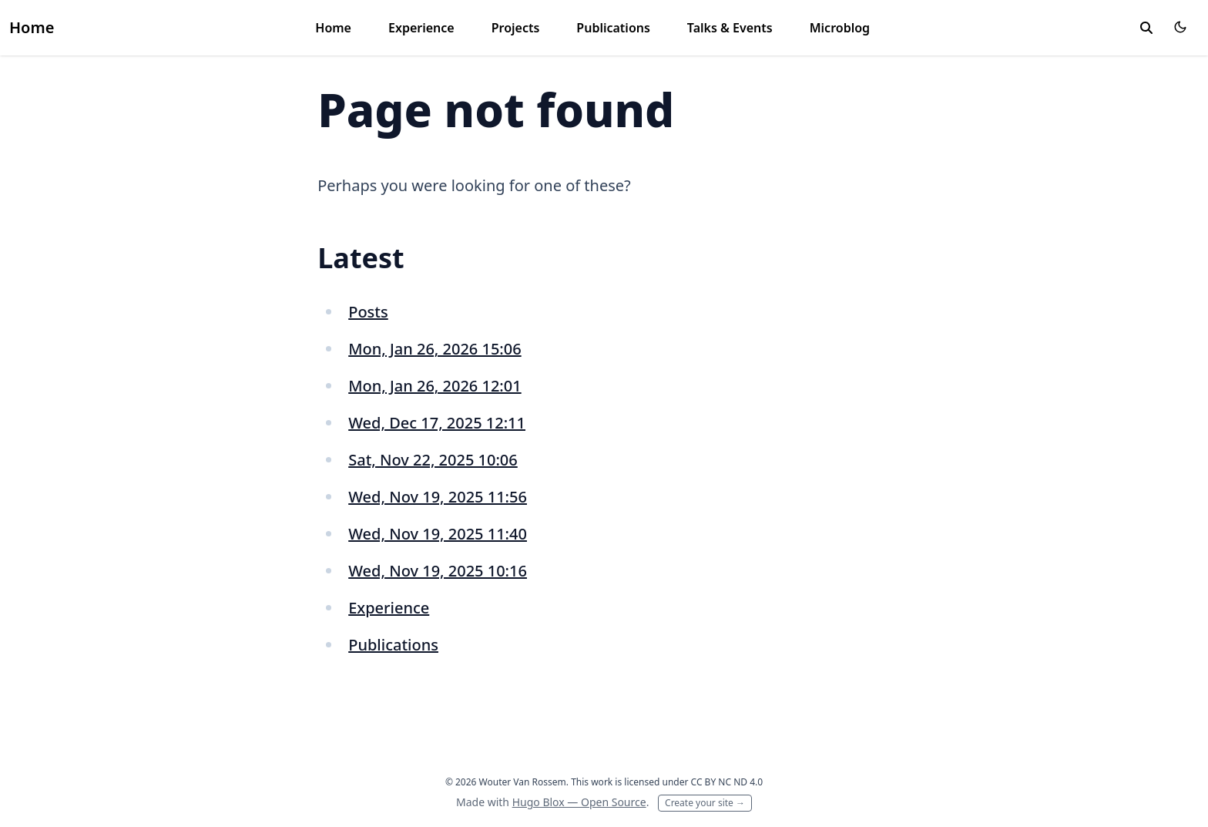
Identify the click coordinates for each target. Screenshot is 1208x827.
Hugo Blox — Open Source (579, 802)
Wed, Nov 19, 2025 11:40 (437, 533)
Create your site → (705, 802)
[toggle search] (1146, 28)
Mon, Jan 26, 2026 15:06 (434, 348)
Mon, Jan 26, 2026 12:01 (434, 385)
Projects (516, 27)
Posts (368, 311)
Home (31, 27)
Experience (421, 27)
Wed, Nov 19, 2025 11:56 (437, 496)
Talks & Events (730, 27)
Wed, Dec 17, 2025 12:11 (436, 422)
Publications (613, 27)
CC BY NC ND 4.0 (727, 781)
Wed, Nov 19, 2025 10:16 (437, 570)
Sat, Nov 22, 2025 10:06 (433, 459)
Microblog (840, 27)
